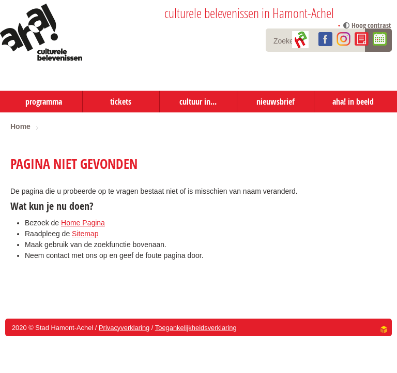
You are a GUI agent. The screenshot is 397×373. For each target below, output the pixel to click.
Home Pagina (83, 223)
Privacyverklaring (124, 328)
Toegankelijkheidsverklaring (196, 328)
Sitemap (85, 233)
